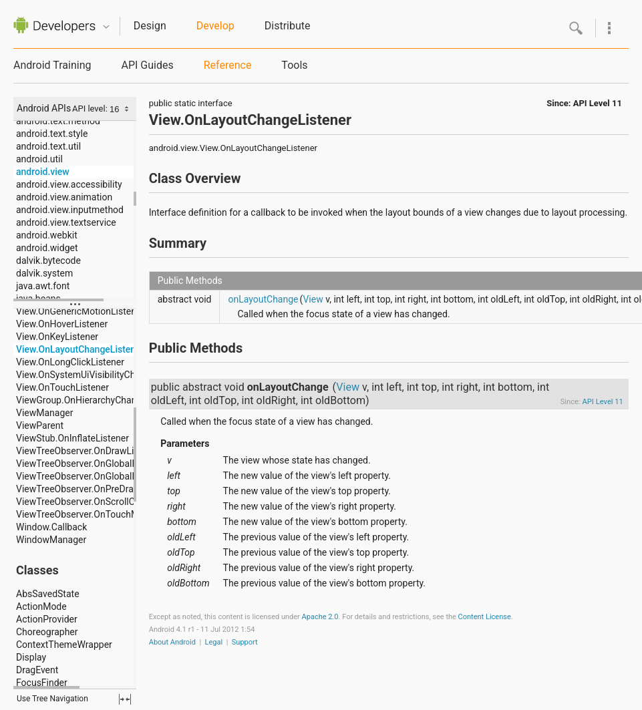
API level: (91, 109)
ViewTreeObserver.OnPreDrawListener (95, 489)
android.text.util (48, 146)
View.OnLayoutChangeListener (80, 349)
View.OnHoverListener (62, 324)
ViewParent (39, 425)
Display (31, 657)
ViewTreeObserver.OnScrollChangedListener (107, 501)
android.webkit (46, 235)
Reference (228, 65)
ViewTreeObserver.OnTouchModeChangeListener (118, 514)
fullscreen (125, 699)
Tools (294, 65)
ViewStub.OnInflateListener (72, 438)
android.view (42, 171)
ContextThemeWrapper (64, 644)
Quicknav (106, 27)
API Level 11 (597, 103)
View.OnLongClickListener (70, 362)
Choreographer (47, 632)
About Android (172, 642)
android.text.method (58, 121)
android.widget (47, 247)
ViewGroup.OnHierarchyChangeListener (98, 400)
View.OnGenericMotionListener (80, 311)
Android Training (52, 65)
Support (245, 642)
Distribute (288, 25)
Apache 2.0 (320, 616)
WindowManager (51, 539)
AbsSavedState (47, 593)
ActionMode (41, 606)
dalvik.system (44, 273)
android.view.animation (64, 197)
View (313, 299)
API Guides (147, 65)
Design (150, 25)
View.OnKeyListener (57, 336)
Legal (214, 642)
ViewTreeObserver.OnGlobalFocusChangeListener (119, 463)
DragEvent (37, 670)
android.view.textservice (66, 222)
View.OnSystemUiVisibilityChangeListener (102, 374)
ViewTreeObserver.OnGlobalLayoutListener (104, 476)
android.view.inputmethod (70, 209)
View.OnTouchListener (62, 387)
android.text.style (52, 133)
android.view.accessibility (69, 184)
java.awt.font (42, 286)
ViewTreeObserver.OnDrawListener (88, 451)
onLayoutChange (263, 299)
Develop (215, 25)
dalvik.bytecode (48, 260)
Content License (484, 616)
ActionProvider (46, 619)
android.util (39, 159)
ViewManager (44, 412)
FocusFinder (41, 682)
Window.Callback (51, 527)
